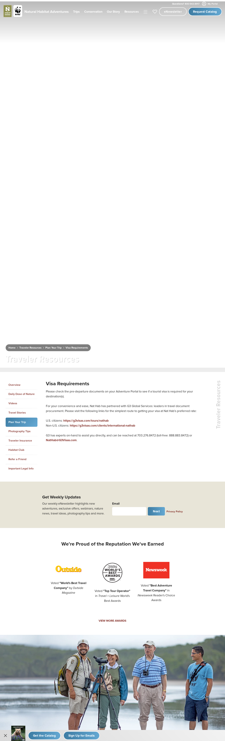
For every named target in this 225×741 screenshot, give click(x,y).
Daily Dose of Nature (21, 393)
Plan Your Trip (53, 346)
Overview (14, 383)
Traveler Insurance (20, 439)
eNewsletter (173, 11)
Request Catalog (205, 11)
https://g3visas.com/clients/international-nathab (102, 424)
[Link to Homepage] (35, 11)
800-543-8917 (186, 3)
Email (116, 502)
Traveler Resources (30, 346)
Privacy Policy (174, 510)
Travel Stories (17, 411)
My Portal (210, 4)
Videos (12, 402)
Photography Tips (19, 430)
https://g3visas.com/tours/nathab (86, 419)
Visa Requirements (77, 346)
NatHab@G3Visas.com (61, 439)
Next (156, 510)
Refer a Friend (17, 458)
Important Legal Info (21, 467)
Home (11, 346)
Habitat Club (16, 449)
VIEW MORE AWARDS (112, 619)
